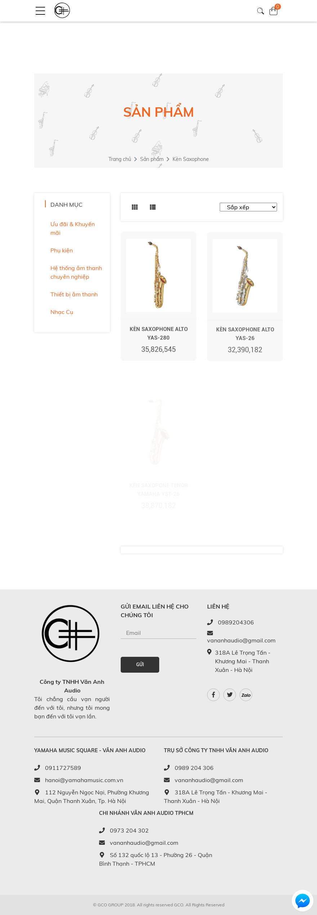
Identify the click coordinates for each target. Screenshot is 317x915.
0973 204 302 (124, 830)
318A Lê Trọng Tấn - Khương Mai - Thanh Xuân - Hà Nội (215, 796)
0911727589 (57, 767)
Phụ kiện (61, 250)
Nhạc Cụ (61, 311)
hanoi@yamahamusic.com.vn (78, 780)
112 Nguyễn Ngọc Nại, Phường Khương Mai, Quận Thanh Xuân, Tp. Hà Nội (91, 796)
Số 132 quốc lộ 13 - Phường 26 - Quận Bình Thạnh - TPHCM (155, 859)
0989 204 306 (189, 767)
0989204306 (230, 622)
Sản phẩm (152, 159)
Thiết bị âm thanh (74, 294)
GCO (178, 904)
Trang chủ (119, 159)
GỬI (140, 664)
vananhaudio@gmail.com (241, 637)
